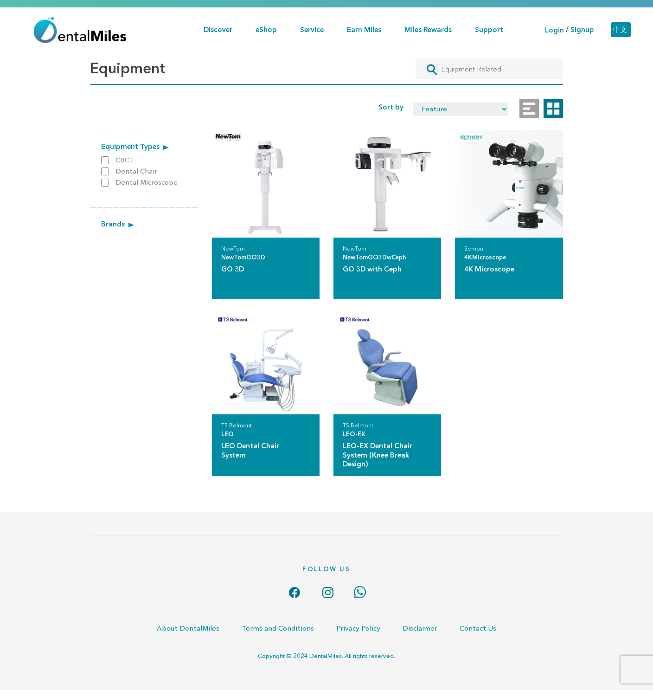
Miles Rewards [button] (428, 29)
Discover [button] (218, 29)
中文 (620, 30)
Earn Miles (364, 29)
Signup (582, 30)
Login (554, 30)
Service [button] (312, 29)
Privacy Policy (358, 628)
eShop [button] (266, 29)
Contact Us (478, 628)
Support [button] (489, 29)
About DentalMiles (188, 628)
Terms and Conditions (278, 628)
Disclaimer (420, 628)
